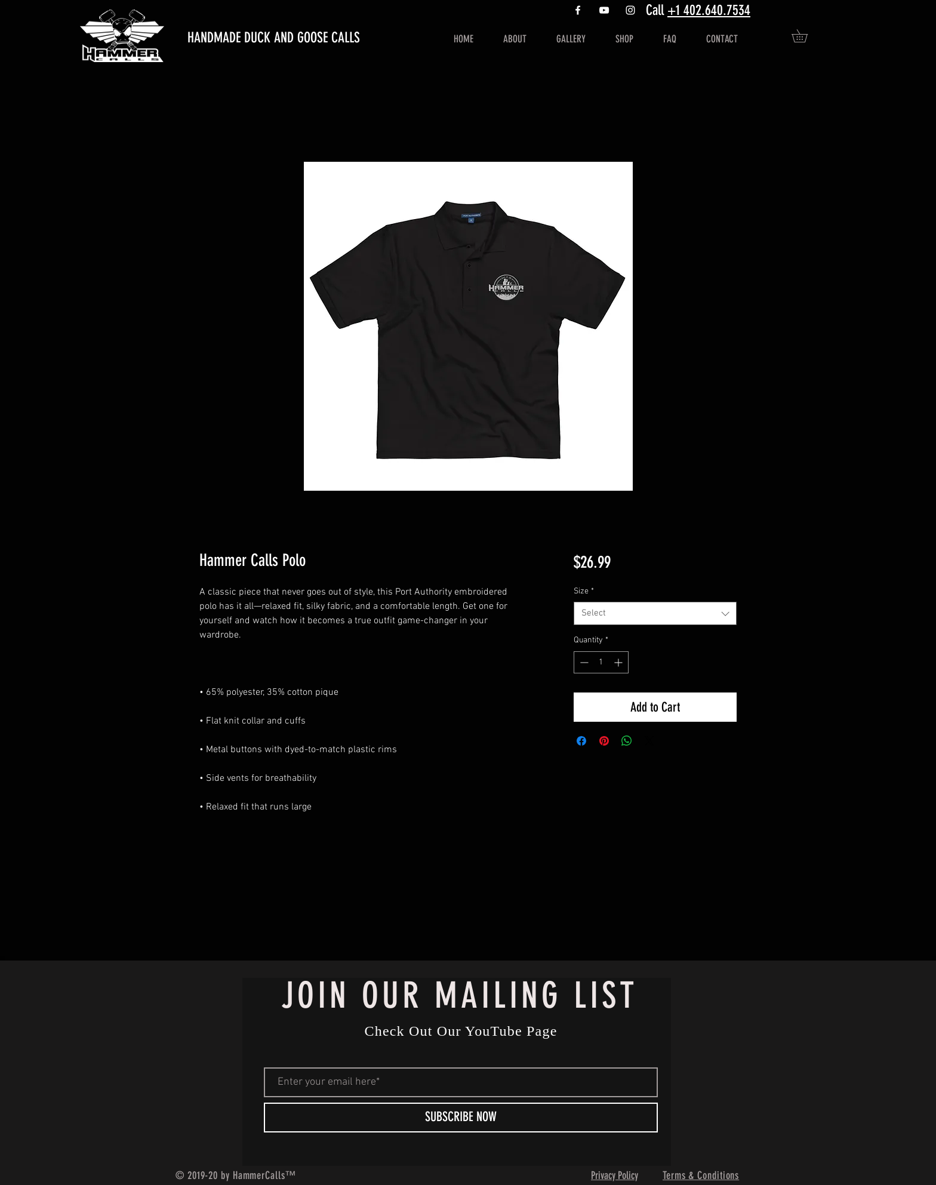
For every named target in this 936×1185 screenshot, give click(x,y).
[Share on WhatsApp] (627, 741)
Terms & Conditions (701, 1175)
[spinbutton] (601, 662)
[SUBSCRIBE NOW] (461, 1117)
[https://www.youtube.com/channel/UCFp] (604, 10)
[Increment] (619, 662)
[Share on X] (649, 741)
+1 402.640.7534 (708, 10)
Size (584, 591)
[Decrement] (582, 662)
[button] (806, 35)
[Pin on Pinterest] (604, 741)
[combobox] (655, 613)
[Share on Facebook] (581, 741)
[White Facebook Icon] (578, 10)
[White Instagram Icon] (630, 10)
